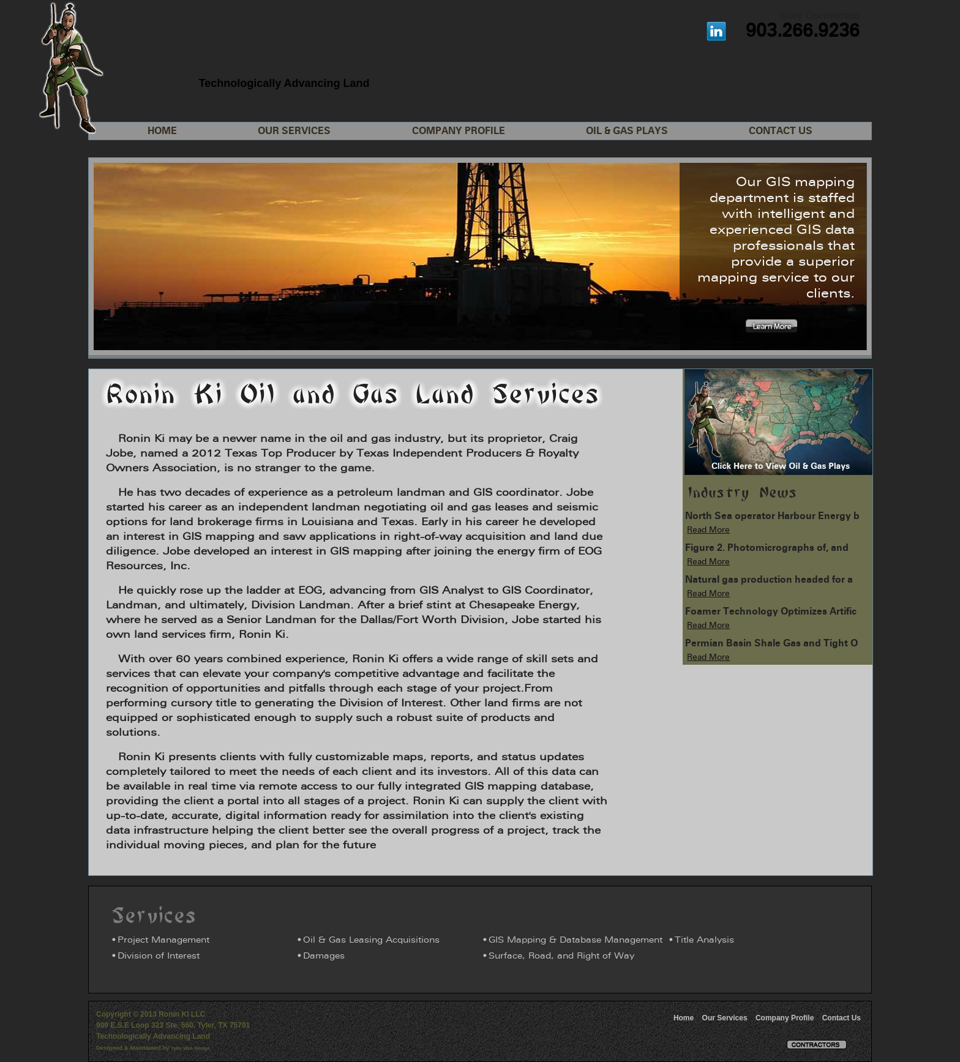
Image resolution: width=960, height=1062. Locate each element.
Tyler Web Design (190, 1048)
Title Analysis (704, 940)
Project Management (163, 940)
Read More (708, 530)
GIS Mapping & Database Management (575, 940)
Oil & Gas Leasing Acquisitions (371, 940)
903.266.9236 (803, 32)
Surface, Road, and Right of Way (561, 956)
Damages (324, 956)
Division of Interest (159, 956)
